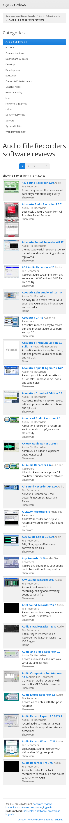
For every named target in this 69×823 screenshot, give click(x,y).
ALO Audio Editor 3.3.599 (38, 537)
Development (13, 70)
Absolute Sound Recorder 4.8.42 (42, 242)
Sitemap (48, 819)
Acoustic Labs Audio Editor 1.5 (42, 292)
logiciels (47, 807)
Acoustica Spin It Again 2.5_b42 (42, 368)
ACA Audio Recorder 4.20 (38, 267)
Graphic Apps (13, 86)
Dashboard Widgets (17, 58)
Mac (8, 98)
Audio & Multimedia (50, 16)
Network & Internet (16, 103)
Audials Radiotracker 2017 (39, 626)
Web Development (16, 131)
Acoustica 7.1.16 (32, 317)
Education (11, 75)
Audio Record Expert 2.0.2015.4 (42, 716)
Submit (59, 819)
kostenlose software (17, 807)
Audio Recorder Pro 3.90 (37, 763)
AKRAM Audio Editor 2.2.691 (40, 443)
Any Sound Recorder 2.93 (38, 580)
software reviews (42, 804)
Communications (15, 53)
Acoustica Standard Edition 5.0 (42, 393)
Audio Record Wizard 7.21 (38, 741)
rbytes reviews (14, 4)
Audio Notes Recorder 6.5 (38, 694)
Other (9, 109)
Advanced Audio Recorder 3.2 (41, 418)
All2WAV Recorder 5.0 (36, 511)
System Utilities (14, 126)
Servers (10, 120)
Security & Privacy (15, 114)
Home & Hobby (14, 92)
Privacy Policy (35, 819)
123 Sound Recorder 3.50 (38, 182)
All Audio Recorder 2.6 (36, 465)
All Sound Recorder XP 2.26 (39, 486)
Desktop (10, 64)
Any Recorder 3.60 (33, 558)
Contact (22, 819)
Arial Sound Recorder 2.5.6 (39, 605)
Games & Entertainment (19, 81)
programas (36, 807)
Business (11, 47)
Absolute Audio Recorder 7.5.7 (41, 204)
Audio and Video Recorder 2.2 (41, 651)
